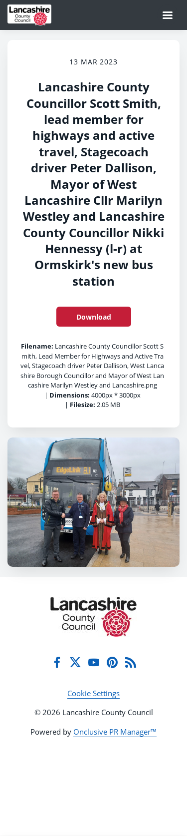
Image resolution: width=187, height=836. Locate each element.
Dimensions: (69, 395)
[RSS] (130, 662)
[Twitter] (75, 662)
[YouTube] (93, 662)
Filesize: (82, 404)
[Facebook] (56, 662)
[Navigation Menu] (167, 14)
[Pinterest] (112, 662)
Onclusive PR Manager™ (115, 732)
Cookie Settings (93, 693)
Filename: (37, 346)
